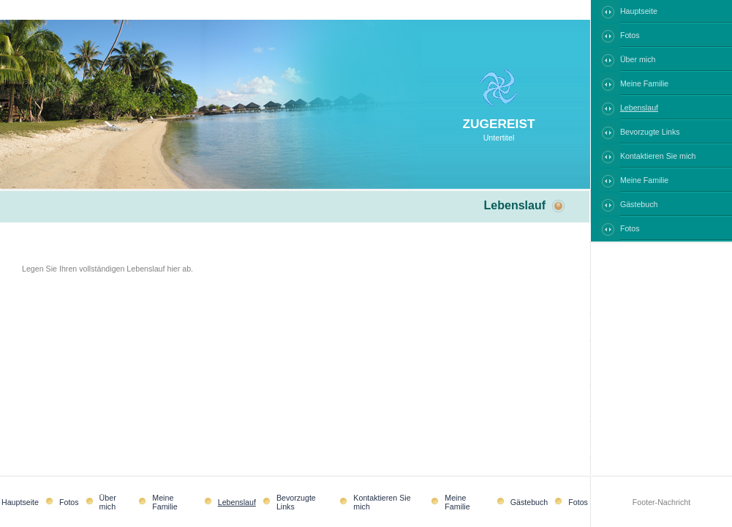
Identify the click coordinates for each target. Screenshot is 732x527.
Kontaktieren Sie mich (658, 156)
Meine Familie (644, 83)
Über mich (638, 59)
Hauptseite (638, 11)
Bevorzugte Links (650, 131)
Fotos (630, 35)
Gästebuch (639, 204)
